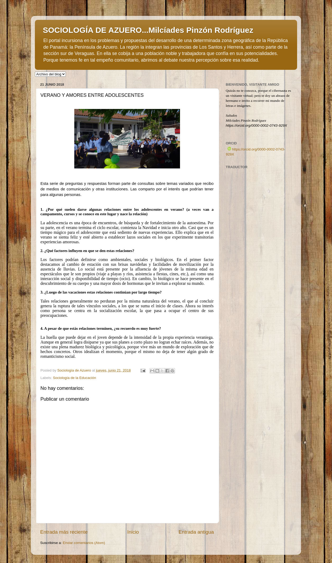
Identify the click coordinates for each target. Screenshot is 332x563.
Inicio (133, 532)
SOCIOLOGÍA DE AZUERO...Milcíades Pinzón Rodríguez (148, 30)
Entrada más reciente (64, 532)
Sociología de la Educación (74, 378)
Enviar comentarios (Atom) (84, 543)
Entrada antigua (196, 532)
